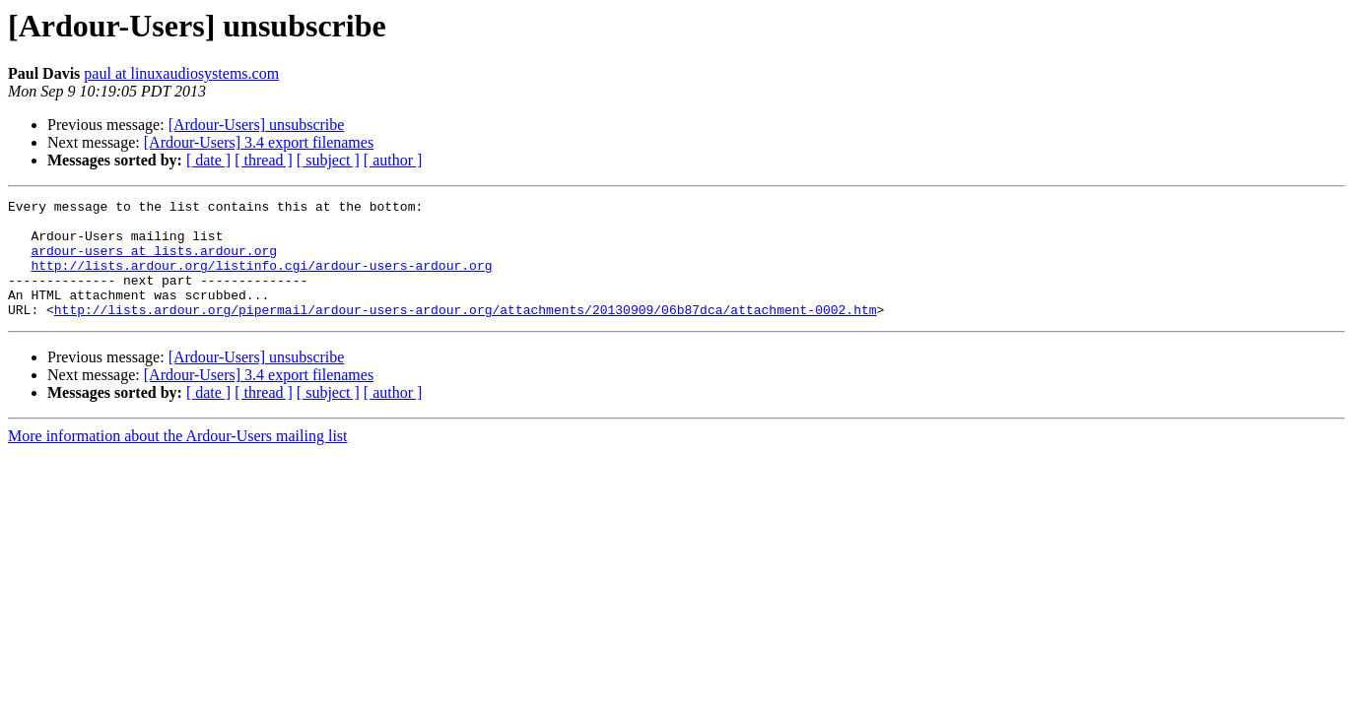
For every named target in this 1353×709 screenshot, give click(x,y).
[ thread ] (264, 160)
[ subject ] (328, 160)
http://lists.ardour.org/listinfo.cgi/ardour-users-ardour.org (261, 280)
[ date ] (208, 160)
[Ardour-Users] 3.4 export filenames (258, 142)
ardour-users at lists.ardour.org (154, 262)
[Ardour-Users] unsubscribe (257, 124)
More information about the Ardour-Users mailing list (178, 459)
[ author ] (393, 160)
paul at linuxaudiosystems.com (181, 73)
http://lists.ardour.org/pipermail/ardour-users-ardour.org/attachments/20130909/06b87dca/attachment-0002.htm (465, 333)
